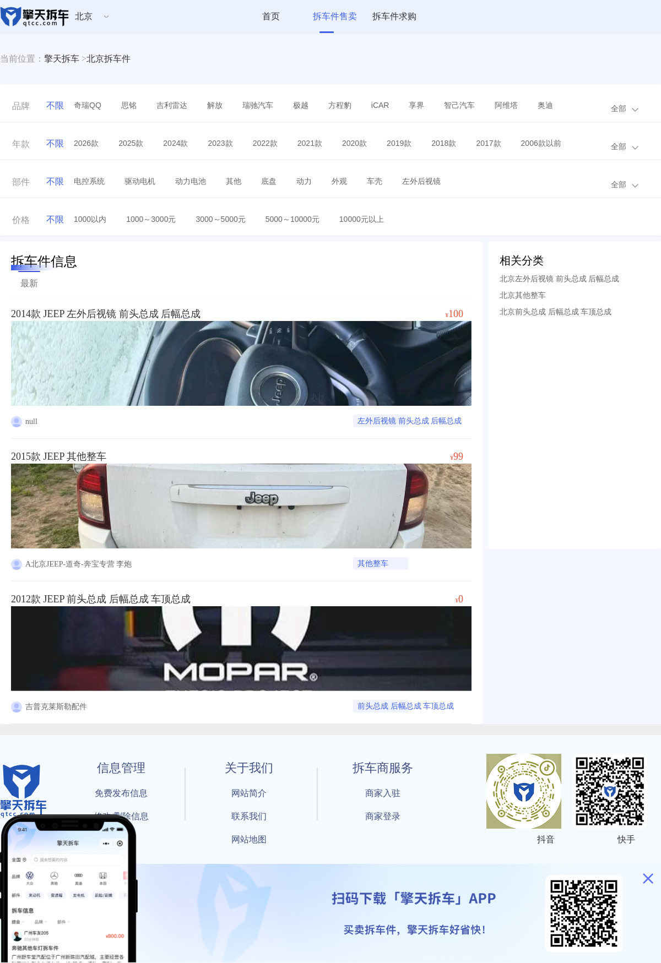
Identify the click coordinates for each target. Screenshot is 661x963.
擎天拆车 (61, 58)
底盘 (269, 181)
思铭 (129, 105)
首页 (271, 16)
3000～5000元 (220, 219)
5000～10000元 (292, 219)
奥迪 (545, 105)
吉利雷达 (171, 105)
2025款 (130, 143)
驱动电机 (139, 181)
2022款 (265, 143)
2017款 (488, 143)
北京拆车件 (108, 58)
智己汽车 (459, 105)
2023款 (220, 143)
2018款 (443, 143)
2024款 (175, 143)
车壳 (374, 181)
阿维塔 (506, 105)
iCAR (380, 105)
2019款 (399, 143)
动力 (304, 181)
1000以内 (90, 219)
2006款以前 (541, 143)
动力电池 (190, 181)
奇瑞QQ (87, 105)
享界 (416, 105)
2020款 (354, 143)
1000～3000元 (151, 219)
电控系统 (89, 181)
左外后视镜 (421, 181)
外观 (339, 181)
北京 (84, 16)
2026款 (86, 143)
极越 (300, 105)
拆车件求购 (394, 16)
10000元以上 (361, 219)
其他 (233, 181)
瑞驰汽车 (257, 105)
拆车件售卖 (335, 16)
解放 (215, 105)
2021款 (309, 143)
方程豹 (339, 105)
